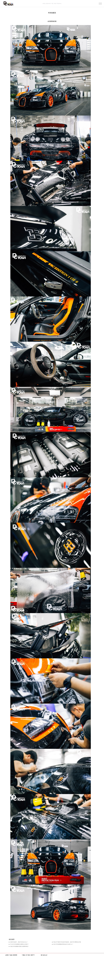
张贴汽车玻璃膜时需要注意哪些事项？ (19, 946)
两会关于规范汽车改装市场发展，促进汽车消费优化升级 (67, 942)
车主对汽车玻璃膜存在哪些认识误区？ (19, 944)
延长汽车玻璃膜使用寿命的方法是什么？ (63, 944)
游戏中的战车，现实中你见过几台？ (19, 942)
